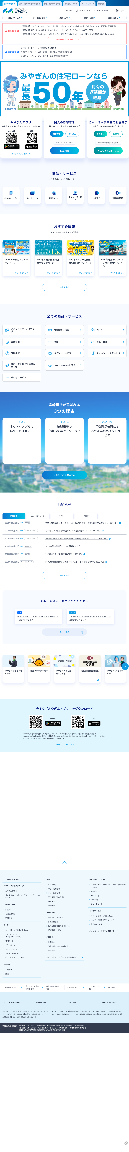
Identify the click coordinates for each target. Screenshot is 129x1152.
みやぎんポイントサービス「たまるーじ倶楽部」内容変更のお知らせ (47, 52)
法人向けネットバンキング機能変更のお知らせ (38, 48)
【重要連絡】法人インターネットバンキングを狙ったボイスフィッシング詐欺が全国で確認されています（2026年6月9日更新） (69, 26)
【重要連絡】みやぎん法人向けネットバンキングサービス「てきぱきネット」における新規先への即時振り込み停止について (67, 34)
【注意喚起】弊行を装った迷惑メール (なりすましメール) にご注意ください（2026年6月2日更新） (58, 30)
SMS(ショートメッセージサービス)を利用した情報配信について (45, 56)
